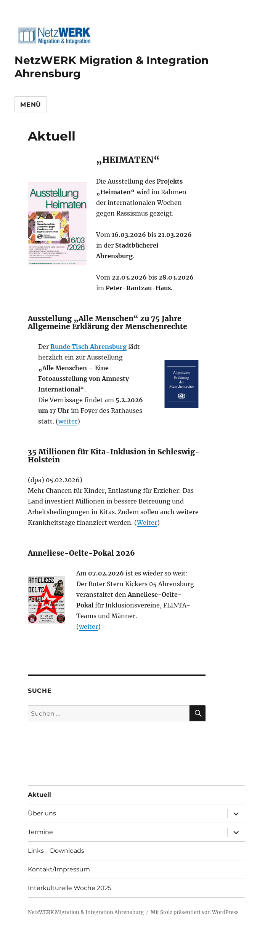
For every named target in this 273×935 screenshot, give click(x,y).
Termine (40, 832)
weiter (67, 421)
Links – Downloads (56, 850)
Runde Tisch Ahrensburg (88, 346)
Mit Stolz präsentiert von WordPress (195, 912)
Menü (30, 104)
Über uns (42, 813)
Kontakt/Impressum (59, 869)
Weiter (147, 522)
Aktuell (39, 794)
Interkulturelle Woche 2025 (69, 888)
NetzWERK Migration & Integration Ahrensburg (86, 912)
